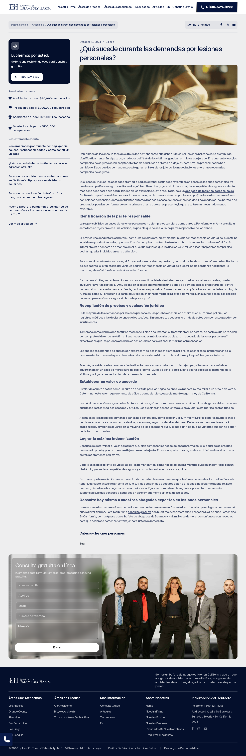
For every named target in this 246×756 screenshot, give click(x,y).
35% (151, 167)
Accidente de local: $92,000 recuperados (39, 117)
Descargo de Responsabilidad (182, 748)
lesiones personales (110, 533)
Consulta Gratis (182, 7)
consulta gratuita (139, 512)
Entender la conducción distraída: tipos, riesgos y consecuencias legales (36, 195)
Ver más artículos (23, 223)
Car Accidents (63, 705)
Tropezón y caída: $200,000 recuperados (39, 107)
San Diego (15, 729)
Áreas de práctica (89, 7)
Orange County (18, 711)
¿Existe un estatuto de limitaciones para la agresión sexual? (38, 165)
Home (149, 705)
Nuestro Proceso (156, 723)
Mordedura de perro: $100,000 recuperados (32, 128)
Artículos (158, 7)
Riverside (14, 717)
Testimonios (107, 717)
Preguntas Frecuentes (159, 735)
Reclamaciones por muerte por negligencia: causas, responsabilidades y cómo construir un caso (39, 149)
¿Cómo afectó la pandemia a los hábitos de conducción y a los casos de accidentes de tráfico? (38, 210)
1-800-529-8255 (216, 7)
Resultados (142, 7)
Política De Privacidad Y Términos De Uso (132, 748)
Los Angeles (16, 705)
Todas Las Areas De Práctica (71, 717)
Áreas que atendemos (118, 7)
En (168, 7)
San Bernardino (18, 723)
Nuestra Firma (67, 7)
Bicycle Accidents (64, 711)
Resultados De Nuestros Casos (165, 729)
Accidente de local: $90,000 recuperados (39, 98)
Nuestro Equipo (155, 717)
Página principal (19, 24)
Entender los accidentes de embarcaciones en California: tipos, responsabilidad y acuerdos (38, 180)
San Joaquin (16, 735)
